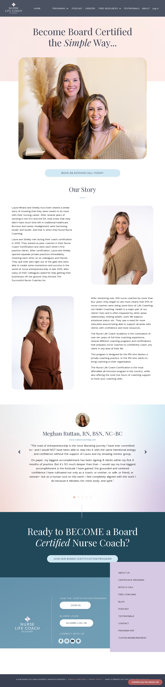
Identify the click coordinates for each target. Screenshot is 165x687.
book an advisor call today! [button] (82, 172)
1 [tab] (74, 498)
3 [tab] (82, 498)
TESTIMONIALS (131, 8)
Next (145, 452)
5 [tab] (90, 498)
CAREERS (90, 8)
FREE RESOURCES (110, 8)
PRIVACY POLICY (95, 681)
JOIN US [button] (76, 608)
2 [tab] (78, 498)
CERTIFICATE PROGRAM (132, 581)
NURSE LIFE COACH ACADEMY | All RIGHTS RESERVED (44, 681)
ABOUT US (124, 574)
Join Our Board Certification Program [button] (82, 559)
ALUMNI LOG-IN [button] (77, 625)
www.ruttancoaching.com (82, 440)
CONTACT (124, 624)
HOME (37, 8)
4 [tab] (86, 498)
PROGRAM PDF (127, 632)
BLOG (122, 603)
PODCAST (77, 8)
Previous (19, 452)
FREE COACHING (128, 595)
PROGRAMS (60, 8)
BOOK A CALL (126, 588)
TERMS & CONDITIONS (77, 681)
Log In (155, 8)
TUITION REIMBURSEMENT (133, 639)
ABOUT (146, 8)
